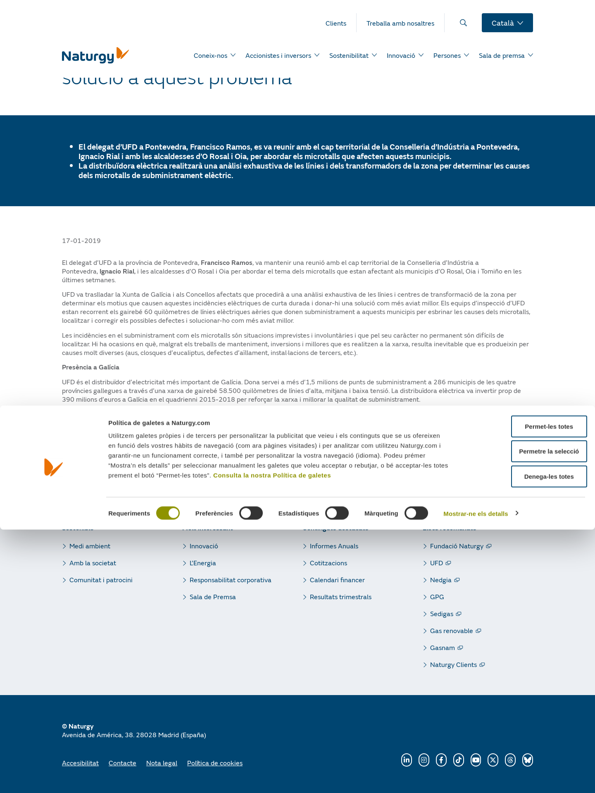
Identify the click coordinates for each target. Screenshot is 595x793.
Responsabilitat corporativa (230, 579)
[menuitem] (341, 22)
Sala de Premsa (213, 596)
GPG (437, 596)
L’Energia (203, 563)
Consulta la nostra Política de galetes (272, 738)
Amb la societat (92, 563)
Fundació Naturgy (456, 546)
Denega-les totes (526, 739)
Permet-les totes (526, 689)
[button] (68, 450)
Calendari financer (337, 579)
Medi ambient (89, 546)
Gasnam (442, 647)
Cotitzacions (328, 563)
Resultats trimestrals (340, 596)
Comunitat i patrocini (101, 579)
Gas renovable (451, 630)
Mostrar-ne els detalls (475, 777)
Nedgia (441, 579)
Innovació (204, 546)
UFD (436, 563)
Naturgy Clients (453, 664)
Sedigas (441, 613)
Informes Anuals (334, 546)
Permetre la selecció (526, 715)
